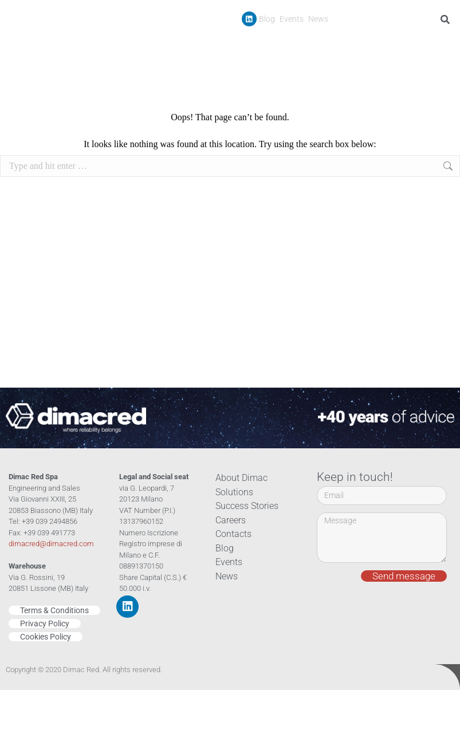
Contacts (438, 45)
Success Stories (344, 45)
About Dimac (239, 478)
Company (227, 45)
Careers (398, 45)
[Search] (447, 19)
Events (292, 18)
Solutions (232, 492)
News (318, 18)
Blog (267, 18)
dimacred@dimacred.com (51, 543)
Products (282, 45)
